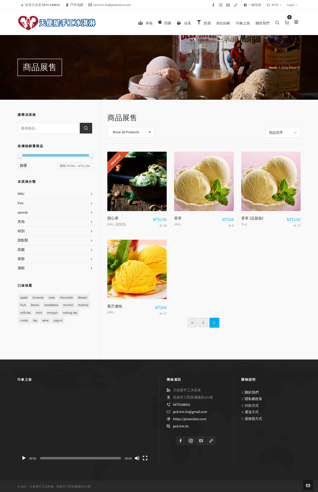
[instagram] (221, 5)
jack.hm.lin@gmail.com (190, 411)
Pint (244, 223)
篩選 (23, 165)
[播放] (23, 457)
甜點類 (121, 223)
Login (292, 5)
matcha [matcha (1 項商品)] (83, 305)
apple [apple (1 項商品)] (24, 297)
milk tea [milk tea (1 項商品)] (25, 313)
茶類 (21, 259)
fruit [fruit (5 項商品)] (23, 305)
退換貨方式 (253, 418)
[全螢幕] (145, 457)
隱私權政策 (253, 398)
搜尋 (86, 128)
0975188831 (181, 404)
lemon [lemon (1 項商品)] (35, 305)
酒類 (21, 268)
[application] (84, 424)
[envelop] (228, 5)
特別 (21, 231)
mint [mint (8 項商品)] (39, 313)
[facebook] (214, 5)
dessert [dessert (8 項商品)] (82, 297)
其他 (21, 221)
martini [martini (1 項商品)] (68, 305)
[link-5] (236, 5)
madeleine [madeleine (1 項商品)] (51, 305)
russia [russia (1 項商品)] (24, 320)
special (23, 212)
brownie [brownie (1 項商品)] (38, 297)
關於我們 (252, 391)
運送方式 (252, 411)
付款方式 (252, 405)
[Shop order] (283, 132)
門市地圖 (74, 5)
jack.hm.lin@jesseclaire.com (109, 5)
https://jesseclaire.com (189, 418)
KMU (110, 223)
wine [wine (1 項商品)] (45, 320)
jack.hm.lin (181, 425)
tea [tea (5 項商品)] (35, 320)
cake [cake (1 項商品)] (51, 297)
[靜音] (137, 457)
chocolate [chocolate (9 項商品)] (66, 297)
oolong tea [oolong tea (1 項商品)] (70, 313)
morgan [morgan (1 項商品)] (52, 313)
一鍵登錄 (252, 5)
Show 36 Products (126, 132)
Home (273, 67)
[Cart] (274, 5)
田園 (21, 249)
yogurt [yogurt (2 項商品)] (57, 320)
